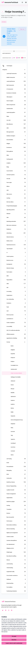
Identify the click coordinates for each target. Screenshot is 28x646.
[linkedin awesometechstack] (5, 610)
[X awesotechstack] (2, 610)
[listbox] (14, 328)
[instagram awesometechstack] (8, 610)
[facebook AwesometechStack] (11, 610)
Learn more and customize (14, 643)
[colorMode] (22, 2)
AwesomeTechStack (11, 2)
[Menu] (26, 2)
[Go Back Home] (2, 2)
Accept (14, 636)
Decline (14, 639)
